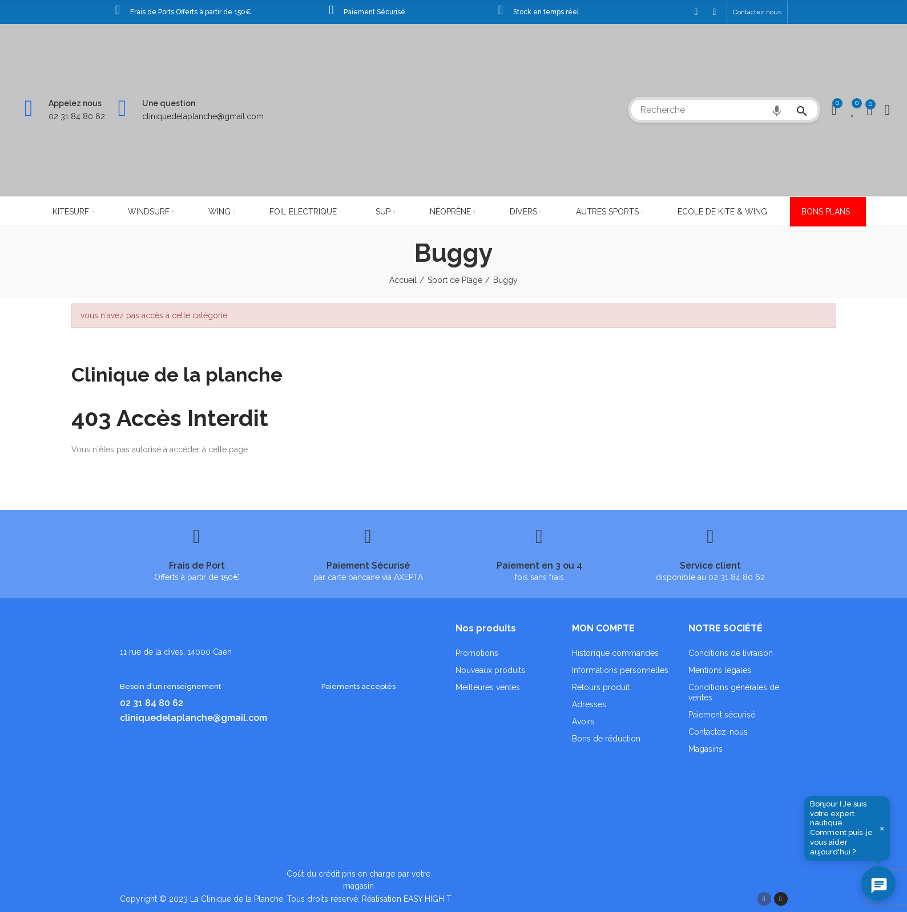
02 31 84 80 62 (77, 116)
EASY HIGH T (428, 898)
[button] (757, 12)
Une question (168, 103)
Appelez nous (75, 103)
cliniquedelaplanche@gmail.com (203, 116)
